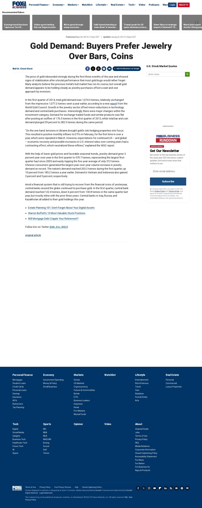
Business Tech (19, 439)
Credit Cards (18, 387)
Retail (76, 407)
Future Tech (18, 446)
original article (33, 235)
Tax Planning (18, 407)
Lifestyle (101, 4)
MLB (45, 436)
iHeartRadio (187, 488)
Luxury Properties (174, 387)
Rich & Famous (142, 383)
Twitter (93, 68)
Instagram (149, 488)
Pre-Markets (79, 411)
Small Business (50, 387)
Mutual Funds (80, 414)
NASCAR (47, 439)
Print (104, 68)
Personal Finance (38, 4)
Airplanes (139, 393)
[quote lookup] (166, 74)
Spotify (182, 488)
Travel (138, 387)
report (113, 103)
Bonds (77, 393)
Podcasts (154, 4)
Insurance (17, 397)
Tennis (46, 453)
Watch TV (183, 5)
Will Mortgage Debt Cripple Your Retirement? (53, 218)
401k (15, 400)
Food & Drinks (141, 397)
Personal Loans (19, 390)
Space (15, 453)
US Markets (79, 383)
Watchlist (87, 4)
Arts (137, 400)
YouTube (154, 488)
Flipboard (160, 488)
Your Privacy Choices (62, 487)
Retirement (18, 404)
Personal (170, 380)
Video (142, 4)
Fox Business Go (142, 467)
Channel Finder (142, 429)
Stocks (77, 380)
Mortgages (17, 380)
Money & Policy (50, 383)
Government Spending (53, 380)
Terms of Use (174, 191)
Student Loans (19, 383)
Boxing (46, 443)
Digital (15, 429)
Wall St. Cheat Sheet (22, 69)
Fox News (139, 460)
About (138, 424)
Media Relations (142, 446)
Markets (72, 4)
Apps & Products (142, 470)
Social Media (18, 432)
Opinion (78, 424)
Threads (98, 68)
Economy (58, 4)
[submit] (187, 74)
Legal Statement (45, 493)
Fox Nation (140, 463)
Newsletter (176, 488)
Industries (78, 404)
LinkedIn (165, 488)
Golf (45, 449)
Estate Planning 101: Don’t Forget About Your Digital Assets (61, 207)
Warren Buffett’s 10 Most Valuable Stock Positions (56, 213)
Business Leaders (82, 400)
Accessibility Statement (146, 456)
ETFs (76, 397)
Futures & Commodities (84, 390)
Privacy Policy (160, 191)
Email (109, 68)
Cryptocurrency (81, 387)
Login (172, 5)
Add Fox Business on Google (128, 69)
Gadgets (16, 436)
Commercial (171, 383)
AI (13, 449)
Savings (16, 393)
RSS (171, 488)
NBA (45, 432)
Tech (131, 4)
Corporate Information (145, 449)
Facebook (87, 68)
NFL (44, 429)
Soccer (46, 446)
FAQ (137, 443)
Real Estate (117, 4)
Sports (47, 424)
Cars (137, 390)
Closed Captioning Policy (146, 453)
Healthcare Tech (20, 443)
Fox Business (19, 4)
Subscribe (168, 181)
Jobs (137, 432)
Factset (98, 490)
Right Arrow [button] (196, 22)
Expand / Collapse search (165, 5)
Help (76, 487)
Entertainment (141, 380)
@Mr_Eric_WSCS (58, 226)
